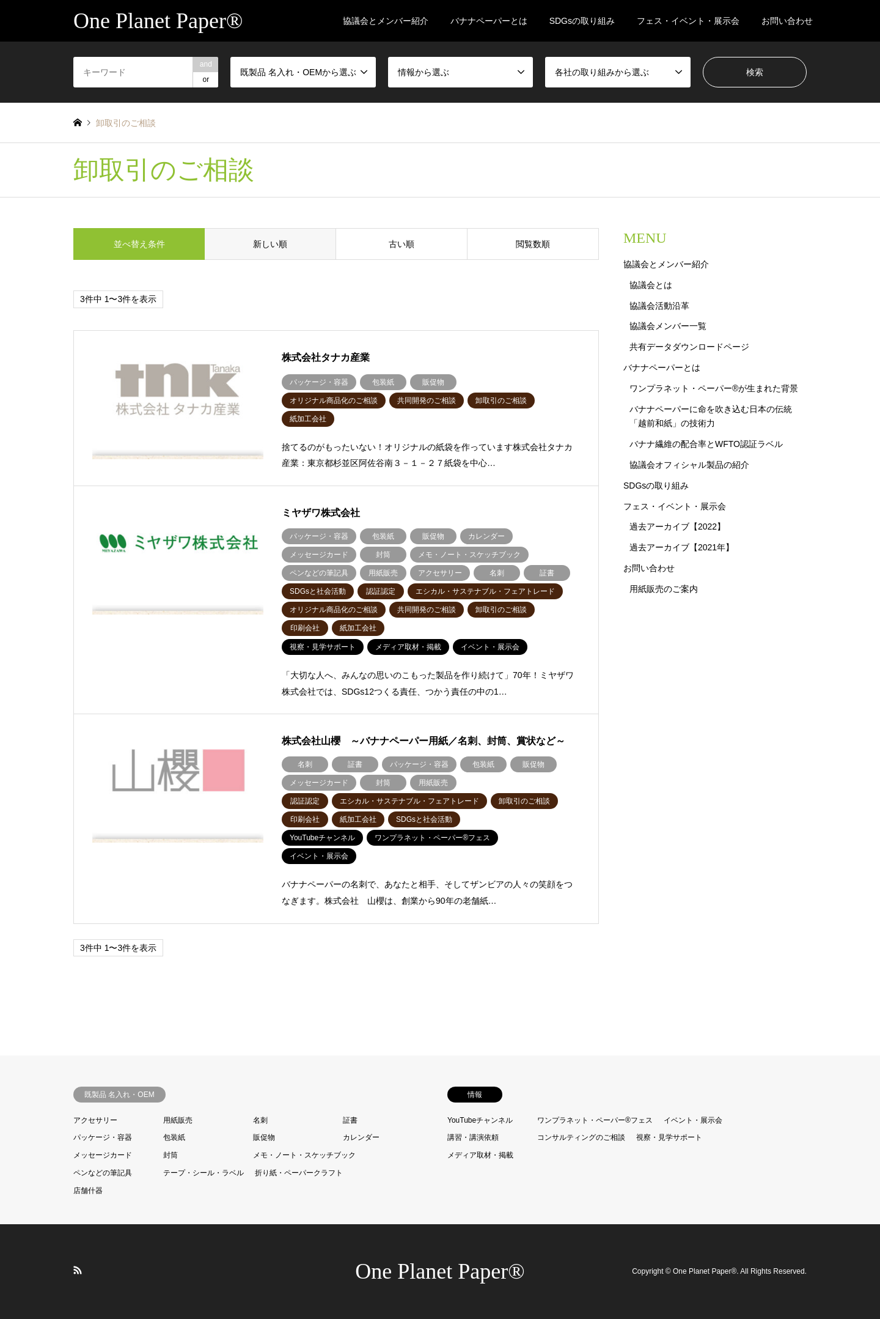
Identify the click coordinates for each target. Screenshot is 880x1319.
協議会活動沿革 (659, 306)
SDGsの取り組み (582, 21)
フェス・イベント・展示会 (688, 21)
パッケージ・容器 (102, 1137)
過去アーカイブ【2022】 (677, 526)
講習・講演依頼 (473, 1137)
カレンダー (361, 1137)
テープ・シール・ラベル (203, 1173)
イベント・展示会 (693, 1120)
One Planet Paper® (439, 1271)
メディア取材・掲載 (480, 1155)
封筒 (170, 1155)
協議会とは (650, 285)
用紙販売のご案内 (663, 589)
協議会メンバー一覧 (667, 326)
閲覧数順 (533, 244)
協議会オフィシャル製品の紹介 (689, 465)
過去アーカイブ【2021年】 (681, 547)
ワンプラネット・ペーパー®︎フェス (595, 1120)
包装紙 (174, 1137)
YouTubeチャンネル (480, 1120)
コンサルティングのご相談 (581, 1137)
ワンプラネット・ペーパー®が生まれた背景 (713, 388)
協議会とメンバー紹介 (385, 21)
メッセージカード (102, 1155)
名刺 (260, 1120)
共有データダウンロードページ (689, 347)
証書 (350, 1120)
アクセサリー (95, 1120)
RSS (77, 1270)
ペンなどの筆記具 (102, 1173)
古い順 (401, 244)
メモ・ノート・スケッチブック (304, 1155)
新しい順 (270, 244)
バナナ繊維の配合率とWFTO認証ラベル (706, 444)
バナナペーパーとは (488, 21)
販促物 (264, 1137)
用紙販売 (178, 1120)
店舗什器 (88, 1190)
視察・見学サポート (669, 1137)
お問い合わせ (787, 21)
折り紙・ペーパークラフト (299, 1173)
